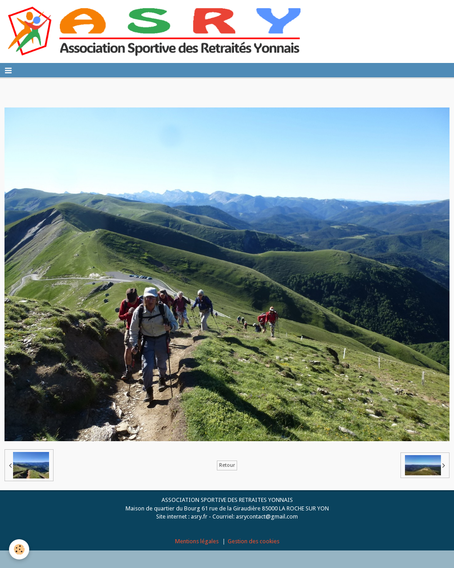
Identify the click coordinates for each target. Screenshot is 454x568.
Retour (227, 465)
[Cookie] (19, 549)
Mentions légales (197, 541)
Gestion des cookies (253, 541)
